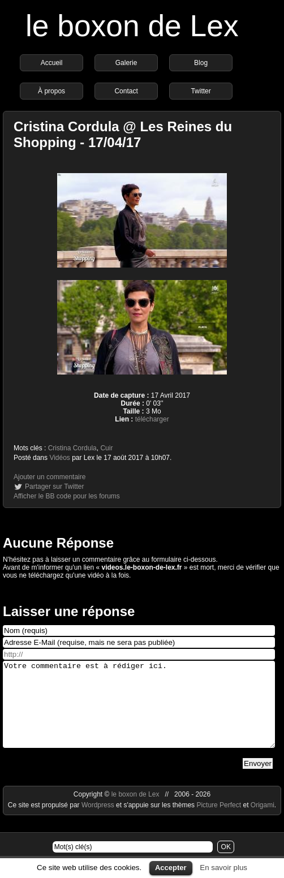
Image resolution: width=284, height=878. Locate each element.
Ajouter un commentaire (49, 477)
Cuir (106, 448)
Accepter (171, 867)
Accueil (52, 63)
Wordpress (98, 822)
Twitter (200, 91)
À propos (51, 91)
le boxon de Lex (132, 25)
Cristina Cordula (72, 448)
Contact (125, 91)
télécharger (152, 419)
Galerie (126, 63)
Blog (201, 63)
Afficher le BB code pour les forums (67, 496)
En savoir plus (223, 867)
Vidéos (59, 458)
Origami (262, 822)
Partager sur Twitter (54, 486)
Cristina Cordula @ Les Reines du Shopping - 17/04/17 (123, 134)
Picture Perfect (218, 822)
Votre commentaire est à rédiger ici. (139, 713)
